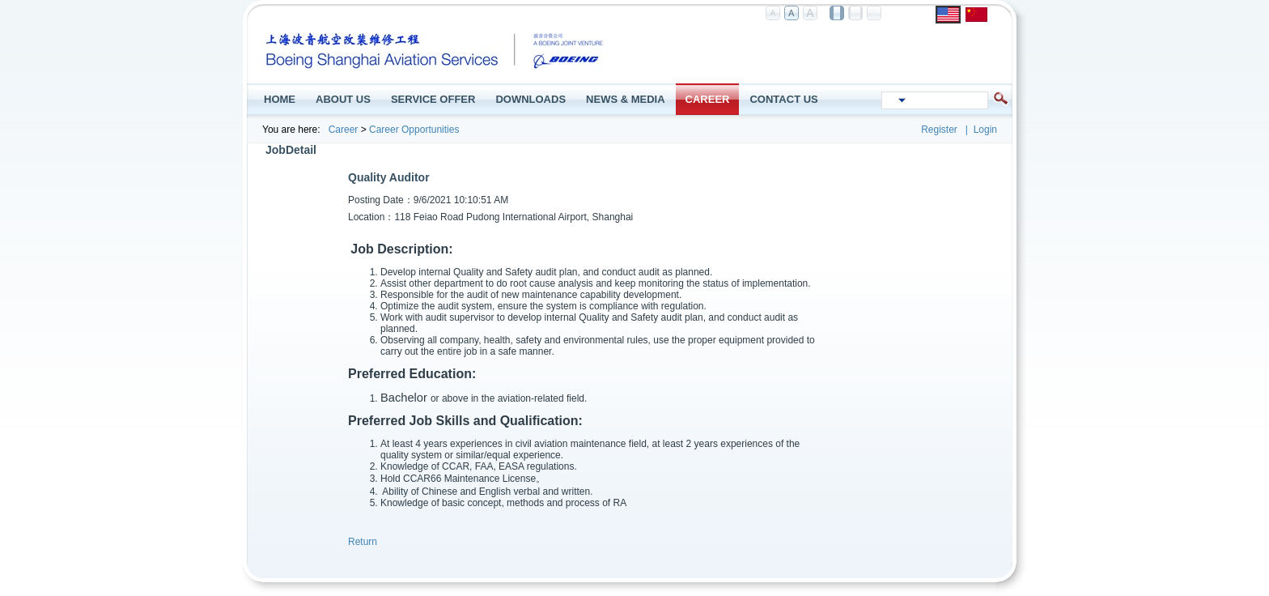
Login (985, 129)
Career (344, 129)
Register (939, 129)
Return (362, 541)
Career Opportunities (414, 129)
